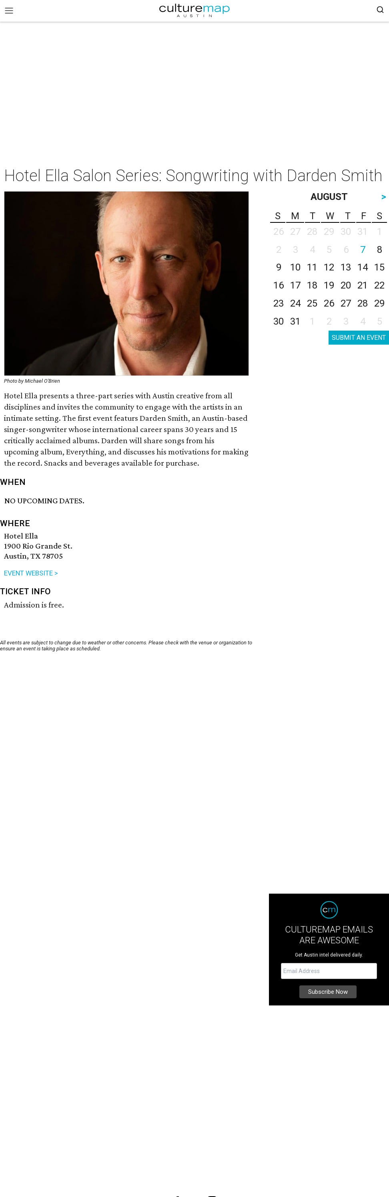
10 (295, 267)
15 (379, 267)
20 (346, 285)
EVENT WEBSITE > (31, 573)
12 (329, 267)
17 (295, 285)
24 (295, 303)
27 (346, 303)
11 (312, 267)
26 (329, 303)
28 (362, 303)
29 (379, 303)
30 (278, 321)
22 (379, 285)
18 (312, 285)
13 (346, 267)
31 (295, 321)
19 (329, 285)
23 (278, 303)
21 (362, 285)
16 (278, 285)
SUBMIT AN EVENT (359, 337)
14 (362, 267)
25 (312, 303)
